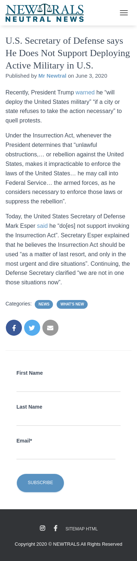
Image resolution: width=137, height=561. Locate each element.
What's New (72, 304)
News (43, 304)
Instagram (42, 528)
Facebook (55, 528)
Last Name (29, 407)
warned (86, 92)
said (43, 226)
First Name (29, 373)
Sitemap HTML (81, 528)
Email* (24, 441)
